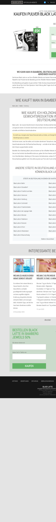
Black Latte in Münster (20, 215)
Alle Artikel (47, 320)
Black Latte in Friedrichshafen (22, 207)
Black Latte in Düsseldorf (21, 187)
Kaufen (29, 366)
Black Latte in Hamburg (20, 199)
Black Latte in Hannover (20, 195)
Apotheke (15, 381)
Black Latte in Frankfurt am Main (23, 191)
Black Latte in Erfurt (19, 227)
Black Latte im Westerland (21, 231)
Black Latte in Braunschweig (22, 235)
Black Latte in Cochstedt (20, 203)
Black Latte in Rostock (20, 223)
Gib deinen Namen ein (18, 342)
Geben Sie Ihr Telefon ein (19, 352)
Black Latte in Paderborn (21, 219)
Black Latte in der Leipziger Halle (23, 211)
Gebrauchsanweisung (47, 381)
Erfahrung (34, 381)
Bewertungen (25, 381)
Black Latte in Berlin (19, 183)
